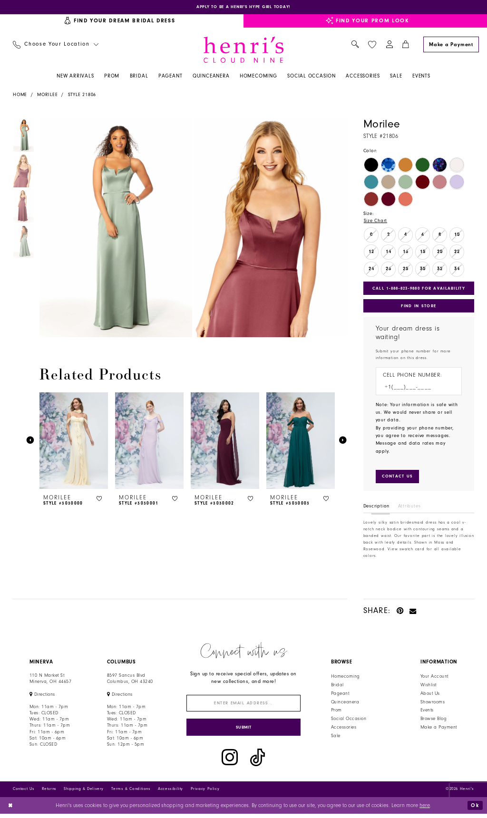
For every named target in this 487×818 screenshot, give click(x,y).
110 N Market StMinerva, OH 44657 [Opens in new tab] (50, 681)
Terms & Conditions (131, 793)
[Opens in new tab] (243, 7)
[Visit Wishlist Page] (371, 45)
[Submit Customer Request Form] (398, 479)
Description (376, 509)
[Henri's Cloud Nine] (243, 50)
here (424, 809)
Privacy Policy (205, 793)
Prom (336, 713)
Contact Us (23, 793)
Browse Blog (433, 721)
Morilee (47, 95)
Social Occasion (348, 721)
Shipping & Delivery (84, 793)
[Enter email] (243, 706)
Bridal (337, 687)
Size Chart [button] (376, 221)
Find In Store (418, 307)
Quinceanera (345, 704)
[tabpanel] (114, 228)
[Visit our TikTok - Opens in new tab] (257, 762)
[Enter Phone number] (415, 389)
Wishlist (428, 687)
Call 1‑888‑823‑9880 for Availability (420, 289)
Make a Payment (438, 730)
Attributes (409, 509)
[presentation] (73, 441)
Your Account (434, 679)
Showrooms (432, 704)
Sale (336, 738)
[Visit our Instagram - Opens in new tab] (230, 762)
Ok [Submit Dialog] (474, 809)
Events (427, 713)
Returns (49, 793)
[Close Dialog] (10, 809)
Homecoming (345, 679)
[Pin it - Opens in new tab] (400, 612)
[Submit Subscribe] (243, 731)
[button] (389, 45)
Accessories (343, 730)
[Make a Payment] (450, 45)
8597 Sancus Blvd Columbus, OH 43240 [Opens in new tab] (130, 681)
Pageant (340, 696)
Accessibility (170, 793)
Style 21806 (82, 95)
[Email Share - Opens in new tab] (413, 612)
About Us (430, 696)
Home (20, 95)
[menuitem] (55, 45)
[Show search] (355, 45)
